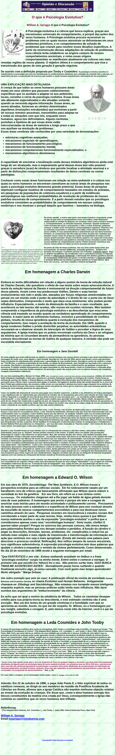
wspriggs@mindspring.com (26, 718)
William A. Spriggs (12, 715)
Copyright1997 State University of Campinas (57, 740)
